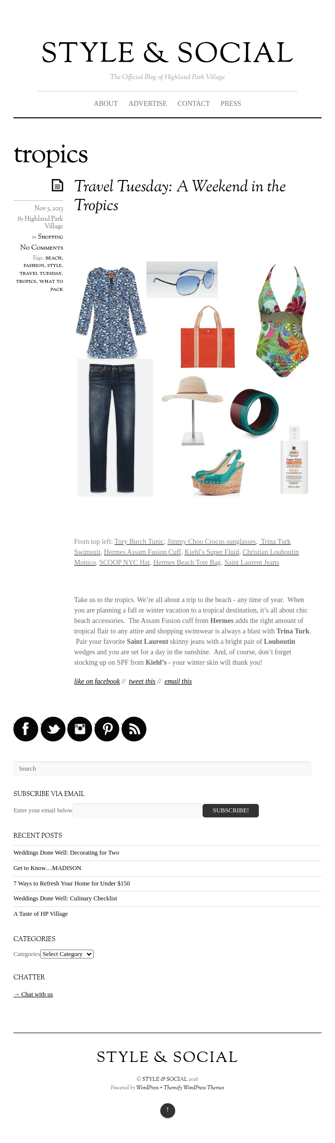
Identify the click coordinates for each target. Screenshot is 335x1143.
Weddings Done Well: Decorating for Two (66, 852)
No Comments (41, 248)
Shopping (50, 237)
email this (178, 681)
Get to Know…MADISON (47, 868)
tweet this (142, 681)
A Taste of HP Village (40, 913)
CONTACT (194, 103)
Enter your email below (43, 810)
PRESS (231, 103)
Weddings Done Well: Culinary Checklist (65, 898)
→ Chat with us (33, 994)
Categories (26, 954)
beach (53, 258)
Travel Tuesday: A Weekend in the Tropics (180, 197)
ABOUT (106, 103)
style (54, 265)
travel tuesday (40, 273)
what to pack (51, 285)
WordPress (147, 1088)
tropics (26, 281)
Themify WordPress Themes (194, 1088)
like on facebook (97, 681)
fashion (33, 265)
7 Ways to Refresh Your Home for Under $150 (71, 883)
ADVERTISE (147, 103)
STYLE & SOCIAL (167, 55)
